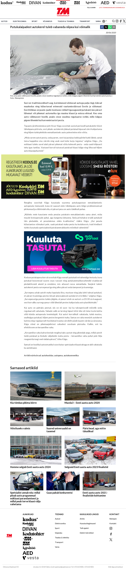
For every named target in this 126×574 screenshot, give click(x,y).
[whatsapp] (110, 27)
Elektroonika (19, 21)
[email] (114, 27)
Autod (4, 21)
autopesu (58, 355)
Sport (34, 21)
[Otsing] (113, 21)
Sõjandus (47, 21)
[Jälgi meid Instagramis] (117, 21)
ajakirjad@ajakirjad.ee (62, 567)
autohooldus (47, 355)
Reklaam (113, 519)
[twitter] (106, 27)
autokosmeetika (71, 355)
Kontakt (112, 523)
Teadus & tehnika (66, 21)
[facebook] (102, 27)
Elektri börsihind (86, 533)
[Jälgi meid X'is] (124, 21)
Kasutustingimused (88, 523)
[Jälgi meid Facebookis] (120, 21)
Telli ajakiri (91, 7)
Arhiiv (82, 519)
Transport (85, 21)
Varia (98, 21)
